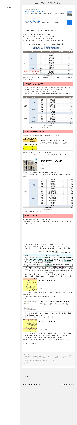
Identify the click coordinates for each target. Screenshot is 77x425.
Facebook (32, 384)
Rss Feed (24, 384)
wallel (73, 384)
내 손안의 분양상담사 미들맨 (32, 21)
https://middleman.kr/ (29, 19)
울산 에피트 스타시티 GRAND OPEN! (35, 11)
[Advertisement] (48, 234)
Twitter (28, 384)
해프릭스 (10, 8)
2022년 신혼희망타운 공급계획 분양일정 (48, 3)
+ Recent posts (25, 376)
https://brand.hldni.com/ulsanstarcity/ (32, 9)
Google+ (38, 384)
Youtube (35, 384)
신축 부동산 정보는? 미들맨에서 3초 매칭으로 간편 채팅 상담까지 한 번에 (42, 22)
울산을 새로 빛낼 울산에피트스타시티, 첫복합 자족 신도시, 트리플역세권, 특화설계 (44, 13)
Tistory (66, 384)
